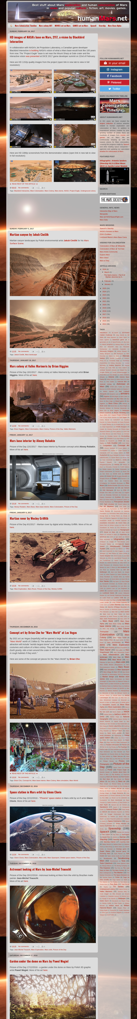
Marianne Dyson (117, 609)
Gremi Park (103, 525)
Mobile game (125, 702)
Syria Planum (118, 853)
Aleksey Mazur (119, 344)
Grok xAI (124, 525)
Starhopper (125, 834)
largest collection (106, 123)
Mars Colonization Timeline (26, 25)
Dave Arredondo (107, 460)
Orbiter (116, 738)
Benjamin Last (113, 394)
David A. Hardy (121, 460)
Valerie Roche (123, 889)
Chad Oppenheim (107, 427)
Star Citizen (106, 834)
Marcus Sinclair (104, 609)
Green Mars (122, 523)
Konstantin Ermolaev (108, 584)
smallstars (126, 819)
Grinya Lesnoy (114, 525)
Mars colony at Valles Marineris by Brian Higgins (39, 366)
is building (34, 50)
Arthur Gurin (120, 379)
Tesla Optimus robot (123, 863)
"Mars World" (16, 641)
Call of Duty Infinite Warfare (108, 417)
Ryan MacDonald (116, 800)
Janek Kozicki (117, 556)
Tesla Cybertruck (106, 863)
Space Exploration (106, 826)
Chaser (102, 429)
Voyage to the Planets (109, 898)
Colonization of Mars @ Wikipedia (112, 246)
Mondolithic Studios (109, 704)
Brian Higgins (19, 429)
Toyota (106, 887)
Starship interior (110, 842)
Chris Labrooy (117, 431)
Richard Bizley (116, 784)
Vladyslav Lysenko (113, 896)
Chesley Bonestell (112, 429)
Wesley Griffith (56, 589)
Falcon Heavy (109, 499)
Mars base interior (42, 507)
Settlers (113, 816)
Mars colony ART (45, 25)
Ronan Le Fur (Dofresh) (119, 798)
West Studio (118, 903)
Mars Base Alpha (114, 25)
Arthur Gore (110, 379)
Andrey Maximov (115, 365)
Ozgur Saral (110, 742)
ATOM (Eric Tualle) (116, 386)
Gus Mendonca (122, 527)
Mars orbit (42, 858)
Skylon (102, 819)
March (107, 272)
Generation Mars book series (118, 513)
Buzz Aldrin (104, 415)
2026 (104, 269)
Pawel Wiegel (125, 754)
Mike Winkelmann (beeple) (108, 700)
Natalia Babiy (108, 714)
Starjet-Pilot (106, 837)
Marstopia (126, 674)
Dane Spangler (114, 455)
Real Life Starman (112, 777)
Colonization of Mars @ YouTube (112, 249)
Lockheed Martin (108, 593)
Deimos (116, 464)
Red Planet (117, 779)
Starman (122, 837)
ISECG (120, 548)
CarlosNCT (116, 420)
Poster (110, 770)
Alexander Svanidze (119, 349)
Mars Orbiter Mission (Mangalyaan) (111, 664)
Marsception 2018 (115, 674)
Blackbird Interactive (21, 191)
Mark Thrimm (113, 616)
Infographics (119, 539)
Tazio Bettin (125, 856)
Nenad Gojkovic (105, 721)
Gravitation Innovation (107, 523)
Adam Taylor (123, 337)
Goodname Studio (105, 520)
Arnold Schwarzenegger (119, 372)
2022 (104, 298)
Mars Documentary (114, 642)
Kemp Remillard (105, 576)
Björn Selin (124, 396)
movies (123, 135)
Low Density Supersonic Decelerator (118, 595)
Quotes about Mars (120, 772)
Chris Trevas (117, 434)
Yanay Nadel (103, 910)
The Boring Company (120, 865)
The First (117, 868)
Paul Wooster (118, 751)
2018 (104, 311)
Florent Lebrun (122, 504)
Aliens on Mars (114, 356)
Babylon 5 (126, 389)
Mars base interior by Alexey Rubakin (32, 440)
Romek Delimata (116, 795)
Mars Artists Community (108, 252)
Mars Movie (116, 660)
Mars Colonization (37, 191)
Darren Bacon (115, 457)
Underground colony (88, 191)
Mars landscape (31, 355)
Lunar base (121, 600)
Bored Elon (114, 406)
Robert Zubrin (111, 791)
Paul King (124, 749)
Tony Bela (113, 884)
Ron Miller (105, 798)
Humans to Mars (112, 534)
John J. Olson (111, 567)
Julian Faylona (110, 574)
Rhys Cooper (104, 784)
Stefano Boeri (117, 844)
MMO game (115, 702)
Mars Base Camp (115, 624)
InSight (111, 541)
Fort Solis (122, 506)
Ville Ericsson (116, 894)
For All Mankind (106, 506)
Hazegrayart (124, 530)
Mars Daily (104, 220)
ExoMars (118, 497)
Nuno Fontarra (112, 728)
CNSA (120, 441)
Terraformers (107, 858)
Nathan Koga (114, 716)
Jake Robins (112, 553)
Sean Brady (125, 809)
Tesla (123, 861)
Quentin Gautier (105, 772)
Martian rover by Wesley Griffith (29, 518)
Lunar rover (103, 604)
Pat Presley (112, 747)
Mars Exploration (20, 589)
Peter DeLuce (118, 756)
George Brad (104, 516)
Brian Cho (75, 659)
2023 (104, 295)
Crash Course (122, 450)
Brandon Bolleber (105, 408)
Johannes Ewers (118, 565)
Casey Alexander (112, 422)
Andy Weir (111, 367)
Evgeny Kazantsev (106, 497)
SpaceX (93, 25)
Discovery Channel (111, 467)
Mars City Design (108, 628)
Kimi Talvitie (104, 581)
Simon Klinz (123, 816)
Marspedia (104, 214)
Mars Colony (49, 191)
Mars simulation (63, 780)
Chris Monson (106, 434)
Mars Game (105, 650)
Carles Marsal (104, 420)
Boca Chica (113, 403)
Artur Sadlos (110, 381)
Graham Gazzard (121, 520)
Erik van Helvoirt (123, 488)
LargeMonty (113, 586)
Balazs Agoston (108, 391)
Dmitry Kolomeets (121, 469)
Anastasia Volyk (114, 360)
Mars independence (111, 655)
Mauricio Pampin (112, 688)
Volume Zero (125, 896)
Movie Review (122, 709)
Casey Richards (124, 422)
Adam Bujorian (111, 337)
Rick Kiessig (123, 786)
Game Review (105, 511)
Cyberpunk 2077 (105, 453)
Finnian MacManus (105, 502)
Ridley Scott (104, 788)
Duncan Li (124, 478)
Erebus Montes (124, 485)
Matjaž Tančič (104, 683)
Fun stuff (123, 509)
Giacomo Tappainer (111, 518)
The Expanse (105, 868)
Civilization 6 (110, 438)
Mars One (111, 662)
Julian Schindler (122, 574)
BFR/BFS (125, 394)
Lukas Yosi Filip (110, 600)
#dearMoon (104, 332)
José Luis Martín (116, 572)
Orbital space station (67, 858)
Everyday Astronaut (112, 495)
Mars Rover (32, 589)
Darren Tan (125, 457)
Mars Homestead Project (121, 652)
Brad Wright (123, 406)
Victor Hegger (104, 894)
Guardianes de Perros (107, 527)
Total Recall (125, 884)
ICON (111, 537)
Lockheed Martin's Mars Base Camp (113, 237)
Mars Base (31, 507)
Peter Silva (109, 759)
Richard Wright (112, 786)
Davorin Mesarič (106, 462)
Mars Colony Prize (106, 640)
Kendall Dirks (117, 576)
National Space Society (120, 719)
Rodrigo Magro (104, 793)
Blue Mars (120, 399)
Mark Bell (115, 612)
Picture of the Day (56, 429)
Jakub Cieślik (70, 240)
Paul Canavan (114, 749)
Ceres (127, 424)
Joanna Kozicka (112, 562)
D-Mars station (118, 453)
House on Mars (109, 532)
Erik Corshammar (108, 488)
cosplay (113, 450)
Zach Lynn (105, 912)
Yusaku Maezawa (124, 910)
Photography (104, 764)
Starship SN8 (124, 842)
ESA (124, 490)
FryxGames (113, 509)
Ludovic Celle (118, 597)
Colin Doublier (112, 443)
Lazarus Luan (110, 588)
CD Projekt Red (118, 424)
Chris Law (126, 431)
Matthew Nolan (106, 686)
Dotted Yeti (110, 476)
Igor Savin (119, 537)
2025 (104, 288)
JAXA (109, 558)
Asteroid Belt (122, 381)
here (35, 375)
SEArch (104, 812)
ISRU (127, 548)
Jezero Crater (118, 560)
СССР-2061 (110, 915)
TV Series (118, 886)
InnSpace (103, 541)
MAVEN (122, 688)
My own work (104, 712)
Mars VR (117, 672)
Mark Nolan (118, 614)
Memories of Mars (108, 693)
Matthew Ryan (117, 686)
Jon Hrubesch (122, 567)
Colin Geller (125, 443)
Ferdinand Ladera (121, 499)
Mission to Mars (104, 702)
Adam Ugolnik (104, 339)
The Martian (118, 873)
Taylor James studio (113, 856)
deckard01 (122, 462)
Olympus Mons (117, 731)
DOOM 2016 (117, 474)
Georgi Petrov (115, 516)
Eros (118, 490)
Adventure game (118, 339)
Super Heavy (105, 851)
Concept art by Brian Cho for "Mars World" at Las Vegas (43, 632)
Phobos (122, 761)
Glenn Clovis (19, 858)
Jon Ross (103, 569)
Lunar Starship (115, 605)
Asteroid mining (106, 384)
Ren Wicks (111, 781)
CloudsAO (111, 441)
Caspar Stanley (106, 424)
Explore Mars (105, 255)
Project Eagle (75, 191)
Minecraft (124, 700)
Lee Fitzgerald (122, 588)
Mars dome (59, 191)
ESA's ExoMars (105, 234)
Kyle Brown (103, 586)
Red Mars (106, 779)
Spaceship (114, 828)
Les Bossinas (125, 591)
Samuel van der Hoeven (119, 805)
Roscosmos (103, 800)
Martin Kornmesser (116, 679)
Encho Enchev (112, 485)
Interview (112, 548)
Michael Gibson (105, 695)
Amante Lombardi (115, 358)
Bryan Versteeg (120, 413)
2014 (104, 324)
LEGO (102, 591)
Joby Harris (123, 562)
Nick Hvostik (111, 723)
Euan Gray (118, 492)
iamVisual (103, 537)
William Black (114, 905)
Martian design (108, 677)
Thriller (117, 877)
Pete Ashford (106, 756)
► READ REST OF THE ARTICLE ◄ (24, 184)
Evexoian (124, 495)
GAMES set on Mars (80, 25)
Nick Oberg (103, 726)
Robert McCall (116, 788)
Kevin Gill (124, 579)
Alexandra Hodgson (106, 351)
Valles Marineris (70, 429)
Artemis (111, 377)
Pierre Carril (117, 767)
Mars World (73, 780)
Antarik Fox (123, 370)
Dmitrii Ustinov (124, 467)
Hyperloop (123, 534)
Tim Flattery (113, 882)
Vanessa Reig (122, 891)
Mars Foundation (122, 647)
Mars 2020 (123, 616)
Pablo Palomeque (121, 742)
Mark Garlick (125, 612)
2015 (104, 321)
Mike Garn (115, 697)
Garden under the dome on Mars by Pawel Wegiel (39, 961)
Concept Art (27, 780)
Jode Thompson (105, 565)
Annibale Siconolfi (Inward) (108, 370)
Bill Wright (115, 396)
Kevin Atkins (115, 579)
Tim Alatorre (103, 882)
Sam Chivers (123, 802)
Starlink (115, 837)
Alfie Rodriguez (118, 353)
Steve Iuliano (118, 846)
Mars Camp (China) (123, 626)
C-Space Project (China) (118, 415)
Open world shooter (114, 733)
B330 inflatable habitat (114, 389)
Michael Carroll (122, 693)
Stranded (110, 849)
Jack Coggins (119, 551)
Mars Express (109, 647)
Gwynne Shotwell (105, 530)
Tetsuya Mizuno (106, 865)
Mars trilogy (107, 672)
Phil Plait (118, 759)
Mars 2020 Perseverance (108, 619)
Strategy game (121, 849)
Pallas (101, 744)
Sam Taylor (104, 805)
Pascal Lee (125, 744)
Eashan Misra (113, 481)
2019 (104, 308)
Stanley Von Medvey (123, 832)
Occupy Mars (123, 728)
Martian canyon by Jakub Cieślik (29, 234)
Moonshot (112, 709)
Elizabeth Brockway (117, 483)
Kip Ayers (116, 581)
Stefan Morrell (106, 844)
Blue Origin (109, 401)
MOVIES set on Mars (62, 25)
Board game (119, 401)
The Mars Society (118, 870)
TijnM (125, 879)
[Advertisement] (53, 210)
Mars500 (104, 674)
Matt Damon (125, 683)
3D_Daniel (115, 332)
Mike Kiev (124, 697)
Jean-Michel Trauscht (22, 950)
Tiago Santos (116, 879)
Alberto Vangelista (107, 344)
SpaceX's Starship (106, 228)
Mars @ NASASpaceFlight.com (111, 217)
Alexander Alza (113, 346)
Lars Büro (124, 586)
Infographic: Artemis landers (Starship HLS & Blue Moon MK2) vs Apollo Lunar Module (113, 163)
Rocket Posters (122, 791)
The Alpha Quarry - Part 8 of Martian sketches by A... (114, 276)
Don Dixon (106, 474)
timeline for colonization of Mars (111, 151)
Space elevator (121, 823)
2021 (104, 301)
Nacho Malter (117, 712)
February (108, 281)
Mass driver (112, 681)
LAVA (101, 588)
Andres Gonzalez (116, 363)
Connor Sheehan (109, 448)
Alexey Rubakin (20, 507)
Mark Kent (106, 614)
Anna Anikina (122, 367)
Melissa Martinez (113, 690)
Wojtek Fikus (122, 908)
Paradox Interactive (112, 744)
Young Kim (113, 910)
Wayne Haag (125, 901)
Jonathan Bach (114, 569)
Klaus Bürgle (125, 581)
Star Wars (116, 834)
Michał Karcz (117, 695)
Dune (101, 481)
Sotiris (104, 821)
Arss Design (113, 374)
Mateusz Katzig (122, 681)
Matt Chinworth (114, 683)
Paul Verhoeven (105, 751)
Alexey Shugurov (105, 353)
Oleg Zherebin (104, 731)
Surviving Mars (105, 853)
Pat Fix (104, 747)
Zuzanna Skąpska (116, 912)
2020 (104, 305)
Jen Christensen (105, 560)
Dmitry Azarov (107, 469)
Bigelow (106, 396)
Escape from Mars (106, 492)
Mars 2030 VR (124, 619)
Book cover (104, 406)
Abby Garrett (120, 335)
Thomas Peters (107, 877)
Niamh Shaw (118, 721)
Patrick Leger (104, 749)
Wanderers (115, 901)
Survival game (121, 851)
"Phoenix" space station (50, 798)
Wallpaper (122, 898)
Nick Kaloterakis (122, 723)
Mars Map (117, 657)
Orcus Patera (125, 738)
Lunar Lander (104, 602)
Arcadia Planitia (104, 372)
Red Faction (125, 777)
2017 (104, 314)
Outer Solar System (116, 740)
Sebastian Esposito (116, 812)
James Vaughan (105, 556)
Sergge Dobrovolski (114, 814)
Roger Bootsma (117, 793)
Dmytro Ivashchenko (106, 471)
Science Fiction (112, 809)
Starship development (121, 839)
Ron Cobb (126, 795)
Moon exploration (114, 707)
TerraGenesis (114, 861)
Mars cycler (119, 640)
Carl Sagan (123, 417)
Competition (107, 445)
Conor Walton (122, 448)
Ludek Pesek (106, 597)
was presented (32, 56)
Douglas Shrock (104, 478)
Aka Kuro (126, 342)
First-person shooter (121, 502)
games (102, 137)
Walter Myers (104, 901)
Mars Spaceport (53, 858)
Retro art (121, 781)
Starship (102, 25)
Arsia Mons (103, 374)
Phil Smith (126, 759)
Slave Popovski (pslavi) (114, 819)
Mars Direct (104, 258)
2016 (104, 318)
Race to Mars (104, 774)
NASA (66, 191)
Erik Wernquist (108, 490)
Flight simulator (109, 504)
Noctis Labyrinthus (115, 726)
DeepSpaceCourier (105, 464)
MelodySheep (125, 690)
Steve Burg (108, 846)
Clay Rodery (120, 438)
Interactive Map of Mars (108, 211)
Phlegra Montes (108, 761)
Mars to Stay (104, 261)
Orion (104, 740)
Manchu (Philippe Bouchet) (117, 607)
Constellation (104, 450)
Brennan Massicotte (120, 408)
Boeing (125, 403)
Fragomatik (103, 509)
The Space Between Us (121, 875)
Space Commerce (115, 821)
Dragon (114, 478)
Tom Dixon (123, 882)
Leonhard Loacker (112, 591)
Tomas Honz (103, 884)
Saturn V (116, 807)
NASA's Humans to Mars (109, 231)
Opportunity (117, 735)
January (107, 284)
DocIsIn (117, 471)
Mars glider (119, 650)
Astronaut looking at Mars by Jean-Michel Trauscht (40, 869)
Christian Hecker (112, 436)
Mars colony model (120, 637)
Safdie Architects (112, 802)
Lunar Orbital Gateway (119, 602)
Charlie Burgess (121, 427)
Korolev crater (122, 584)
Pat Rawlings (122, 747)
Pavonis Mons (114, 754)
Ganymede (117, 511)
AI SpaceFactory (116, 342)
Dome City (126, 471)
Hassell (115, 530)
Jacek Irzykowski (107, 551)
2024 (104, 292)
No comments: (24, 188)
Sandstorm (104, 807)
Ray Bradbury (116, 774)
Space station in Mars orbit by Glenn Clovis (35, 792)
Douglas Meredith (122, 476)
